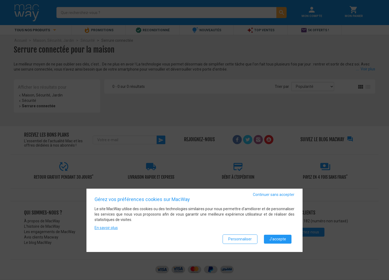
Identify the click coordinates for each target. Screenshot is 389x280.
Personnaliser (240, 239)
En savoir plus (106, 228)
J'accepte (277, 239)
